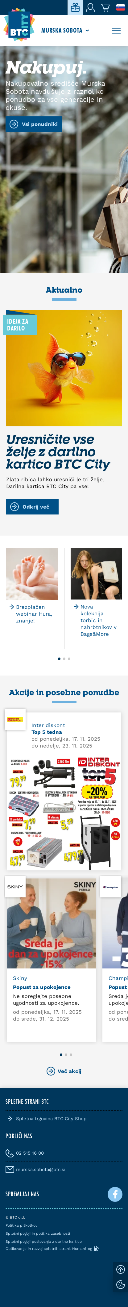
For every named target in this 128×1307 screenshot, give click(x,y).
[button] (59, 659)
